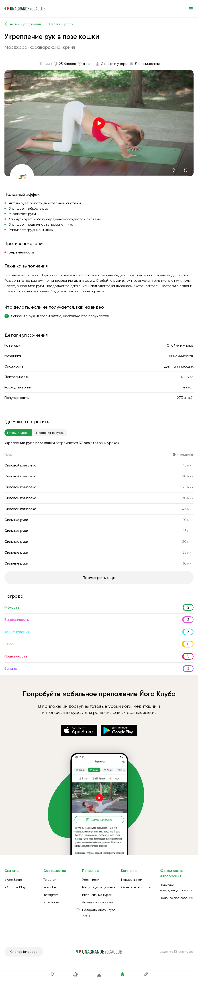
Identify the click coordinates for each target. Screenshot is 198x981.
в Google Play (14, 887)
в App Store (13, 879)
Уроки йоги (90, 879)
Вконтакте (51, 902)
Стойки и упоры (180, 345)
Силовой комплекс (20, 465)
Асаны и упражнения (98, 902)
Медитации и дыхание (99, 887)
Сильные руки (16, 520)
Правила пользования (176, 898)
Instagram (51, 895)
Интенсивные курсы (97, 895)
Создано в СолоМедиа (176, 951)
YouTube (49, 887)
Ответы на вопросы (136, 887)
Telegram (50, 879)
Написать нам (131, 879)
